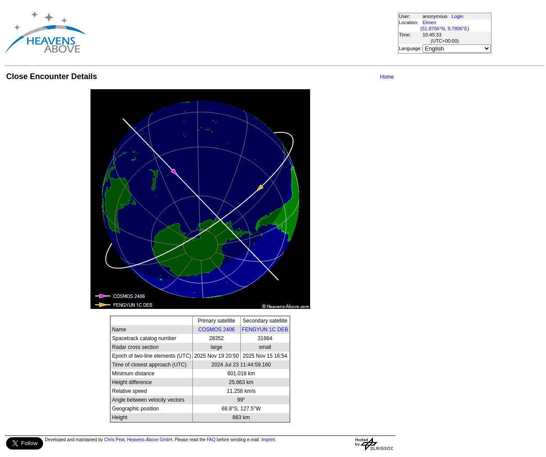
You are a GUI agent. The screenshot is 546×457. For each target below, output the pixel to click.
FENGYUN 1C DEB (265, 329)
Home (387, 77)
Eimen (429, 22)
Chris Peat (114, 439)
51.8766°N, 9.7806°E (445, 28)
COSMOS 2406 (216, 329)
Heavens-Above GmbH (149, 439)
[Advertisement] (245, 32)
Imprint (268, 439)
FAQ (211, 439)
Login (457, 16)
